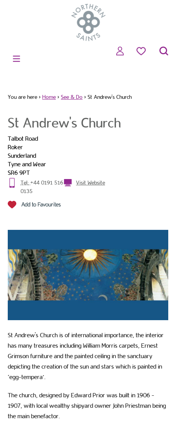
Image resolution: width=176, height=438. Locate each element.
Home (49, 96)
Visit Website (90, 182)
